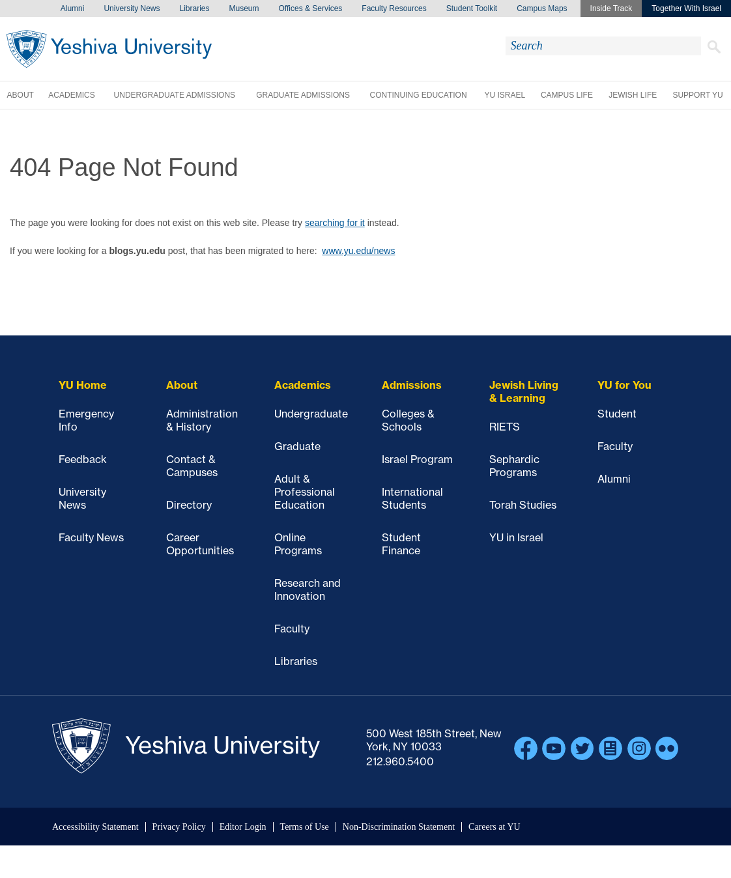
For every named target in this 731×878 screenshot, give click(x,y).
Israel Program (417, 459)
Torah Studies (522, 504)
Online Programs (298, 544)
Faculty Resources (394, 8)
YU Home (83, 384)
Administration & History (202, 420)
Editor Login (243, 827)
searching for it (335, 223)
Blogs (610, 748)
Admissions (412, 384)
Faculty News (91, 537)
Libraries (194, 8)
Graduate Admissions (303, 95)
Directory (189, 504)
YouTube (554, 748)
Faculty (291, 628)
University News (132, 8)
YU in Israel (516, 537)
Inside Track (611, 8)
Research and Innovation (307, 589)
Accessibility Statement (95, 827)
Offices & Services (311, 8)
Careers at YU (494, 827)
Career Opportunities (200, 544)
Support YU (697, 95)
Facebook (526, 748)
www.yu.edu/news (358, 251)
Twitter (582, 748)
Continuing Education (417, 95)
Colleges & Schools (408, 420)
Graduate (297, 446)
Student (617, 413)
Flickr (667, 748)
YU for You (624, 384)
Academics (71, 95)
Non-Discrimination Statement (399, 827)
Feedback (83, 459)
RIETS (504, 426)
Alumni (73, 8)
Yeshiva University (109, 49)
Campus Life (567, 95)
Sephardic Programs (514, 466)
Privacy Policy (179, 827)
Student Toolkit (472, 8)
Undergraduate (311, 413)
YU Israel (504, 95)
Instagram (639, 748)
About (20, 95)
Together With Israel (686, 8)
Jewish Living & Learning (523, 391)
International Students (412, 498)
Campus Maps (542, 8)
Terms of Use (304, 827)
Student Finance (401, 544)
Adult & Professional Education (304, 491)
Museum (244, 8)
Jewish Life (633, 95)
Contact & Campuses (192, 466)
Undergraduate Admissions (174, 95)
